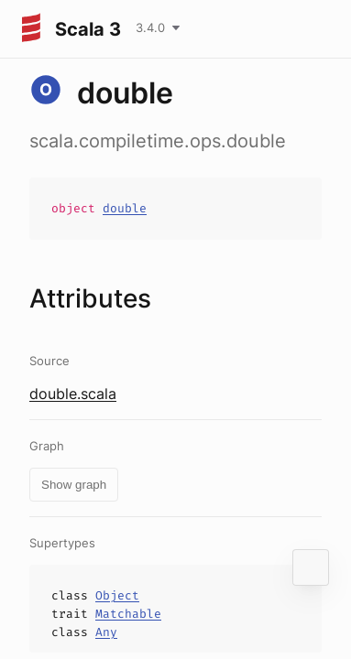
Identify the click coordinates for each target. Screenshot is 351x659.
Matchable (128, 613)
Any (106, 632)
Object (117, 595)
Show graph (73, 485)
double (125, 208)
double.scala (72, 393)
